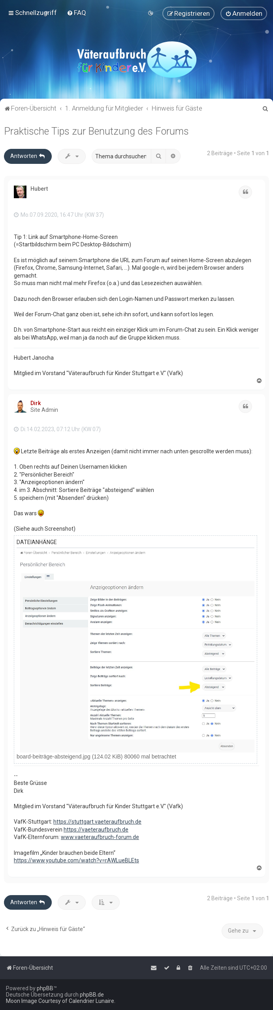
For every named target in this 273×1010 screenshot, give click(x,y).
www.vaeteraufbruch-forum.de (100, 837)
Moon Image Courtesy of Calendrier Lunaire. (60, 1001)
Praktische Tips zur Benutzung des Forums (96, 131)
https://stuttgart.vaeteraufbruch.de (97, 821)
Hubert (39, 188)
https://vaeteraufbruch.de (96, 829)
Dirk (35, 403)
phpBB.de (92, 994)
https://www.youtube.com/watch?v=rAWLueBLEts (76, 860)
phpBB (45, 988)
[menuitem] (76, 13)
